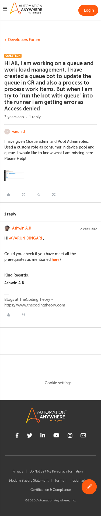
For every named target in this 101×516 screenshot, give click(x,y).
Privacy (17, 471)
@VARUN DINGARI (25, 238)
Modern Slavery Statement (28, 481)
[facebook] (17, 436)
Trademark (78, 481)
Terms (59, 481)
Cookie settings (58, 383)
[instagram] (70, 436)
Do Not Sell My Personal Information (56, 471)
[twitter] (29, 436)
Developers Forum (24, 40)
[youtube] (56, 436)
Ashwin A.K (21, 228)
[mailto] (83, 436)
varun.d (18, 132)
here (56, 260)
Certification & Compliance (50, 490)
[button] (5, 9)
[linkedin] (42, 436)
